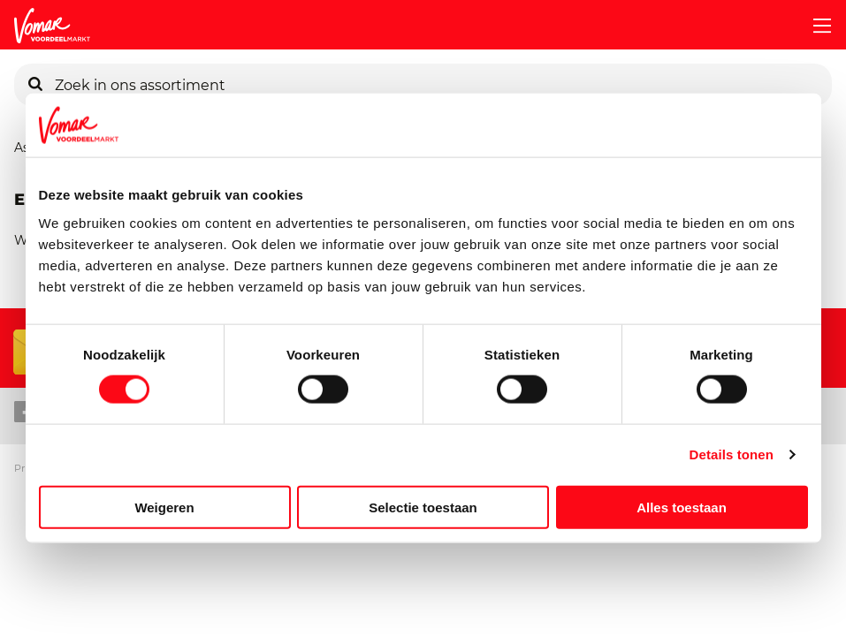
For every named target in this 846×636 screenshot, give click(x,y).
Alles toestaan (681, 506)
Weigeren (164, 506)
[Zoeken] (35, 84)
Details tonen (732, 454)
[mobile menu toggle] (815, 25)
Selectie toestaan (423, 506)
